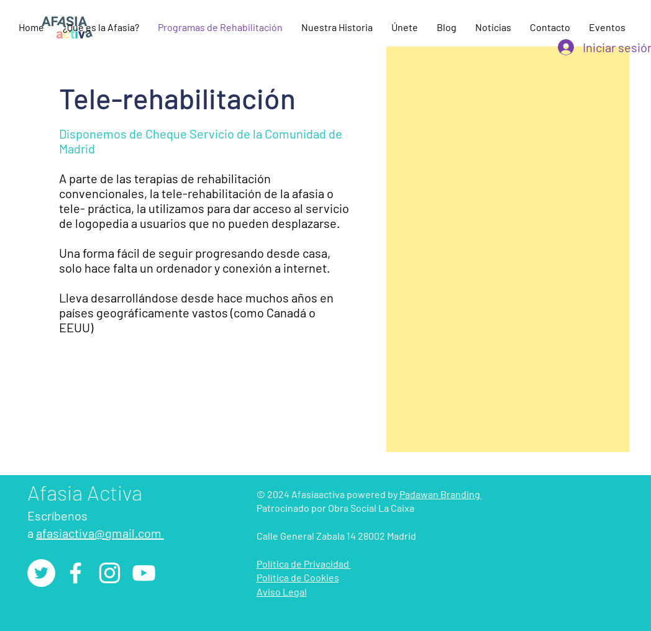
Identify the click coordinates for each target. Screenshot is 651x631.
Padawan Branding (440, 494)
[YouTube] (144, 573)
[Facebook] (75, 573)
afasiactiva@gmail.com (100, 532)
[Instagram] (110, 573)
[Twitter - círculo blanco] (41, 573)
